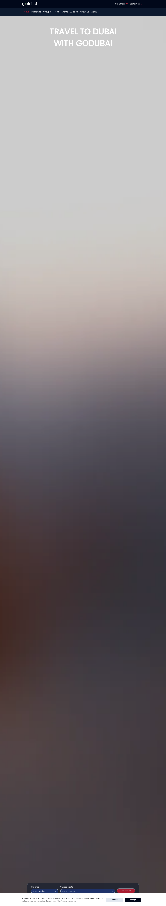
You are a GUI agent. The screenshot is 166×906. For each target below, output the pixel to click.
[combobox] (44, 891)
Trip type (35, 887)
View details (126, 890)
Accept (133, 900)
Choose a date (66, 887)
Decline (115, 900)
